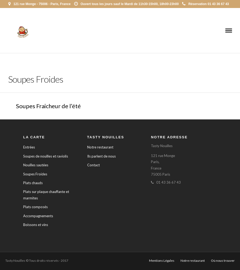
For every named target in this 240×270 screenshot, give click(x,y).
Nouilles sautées (35, 165)
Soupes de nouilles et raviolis (45, 156)
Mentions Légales (161, 261)
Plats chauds (33, 183)
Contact (93, 165)
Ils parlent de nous (101, 156)
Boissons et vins (35, 225)
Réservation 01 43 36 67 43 (205, 4)
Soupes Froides (35, 174)
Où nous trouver (223, 261)
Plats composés (35, 207)
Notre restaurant (100, 147)
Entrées (29, 147)
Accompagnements (38, 216)
